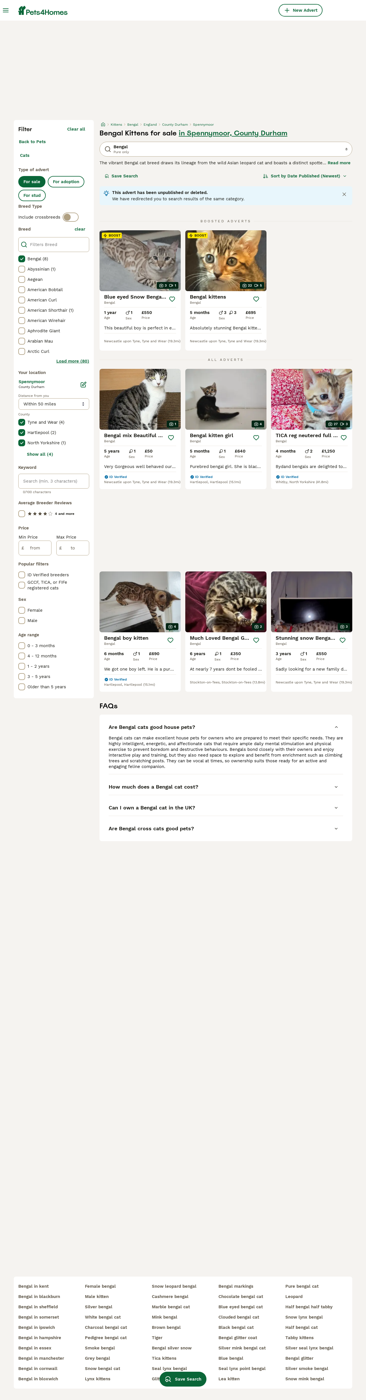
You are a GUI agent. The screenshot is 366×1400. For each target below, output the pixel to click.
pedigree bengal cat (106, 1337)
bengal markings (235, 1286)
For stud (32, 195)
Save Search (121, 176)
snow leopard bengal (174, 1286)
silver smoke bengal (306, 1368)
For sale (31, 181)
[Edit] (83, 384)
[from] (35, 548)
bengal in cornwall (37, 1368)
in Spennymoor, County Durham (233, 133)
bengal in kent (33, 1286)
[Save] (172, 299)
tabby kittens (299, 1337)
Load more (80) (72, 361)
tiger (157, 1337)
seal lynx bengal (169, 1368)
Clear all (76, 129)
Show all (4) (40, 454)
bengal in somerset (38, 1317)
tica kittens (164, 1358)
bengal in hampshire (39, 1337)
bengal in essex (34, 1348)
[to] (72, 548)
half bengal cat (301, 1327)
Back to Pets (32, 141)
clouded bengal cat (238, 1317)
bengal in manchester (41, 1358)
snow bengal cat (102, 1368)
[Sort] (305, 176)
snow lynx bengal (304, 1317)
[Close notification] (344, 194)
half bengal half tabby (309, 1306)
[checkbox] (21, 259)
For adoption (66, 181)
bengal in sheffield (38, 1306)
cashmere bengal (170, 1296)
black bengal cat (236, 1327)
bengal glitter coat (237, 1337)
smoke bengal (100, 1348)
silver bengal (98, 1306)
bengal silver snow (172, 1348)
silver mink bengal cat (242, 1348)
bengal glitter (299, 1358)
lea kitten (229, 1378)
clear (80, 229)
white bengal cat (103, 1317)
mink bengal (164, 1317)
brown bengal (166, 1327)
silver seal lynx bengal (309, 1348)
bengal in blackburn (39, 1296)
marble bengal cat (171, 1306)
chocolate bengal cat (240, 1296)
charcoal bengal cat (106, 1327)
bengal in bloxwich (38, 1378)
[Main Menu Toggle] (5, 10)
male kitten (97, 1296)
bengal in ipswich (36, 1327)
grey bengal (97, 1358)
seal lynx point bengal (242, 1368)
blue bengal (230, 1358)
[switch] (71, 217)
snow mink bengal (304, 1378)
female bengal (100, 1286)
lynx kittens (97, 1378)
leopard (294, 1296)
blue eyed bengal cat (240, 1306)
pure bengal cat (302, 1286)
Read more (339, 162)
